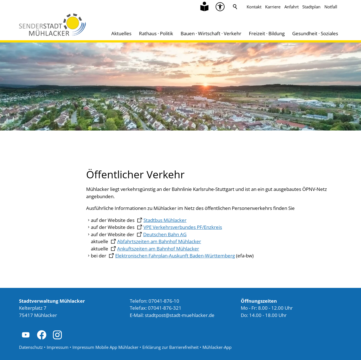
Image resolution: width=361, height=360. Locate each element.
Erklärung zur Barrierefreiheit (170, 347)
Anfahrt (291, 7)
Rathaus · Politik (156, 33)
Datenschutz (31, 347)
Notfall (330, 7)
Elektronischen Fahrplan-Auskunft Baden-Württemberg (175, 255)
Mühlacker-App (217, 347)
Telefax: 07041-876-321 (155, 308)
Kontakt (254, 7)
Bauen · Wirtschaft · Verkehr (211, 33)
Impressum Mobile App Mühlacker (105, 347)
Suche (235, 7)
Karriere (272, 7)
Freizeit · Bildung (267, 33)
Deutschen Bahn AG (165, 234)
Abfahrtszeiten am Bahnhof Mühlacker (159, 241)
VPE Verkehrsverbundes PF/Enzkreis (182, 227)
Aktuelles (121, 33)
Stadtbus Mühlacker (165, 220)
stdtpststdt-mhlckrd (179, 315)
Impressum (58, 347)
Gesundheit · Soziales (315, 33)
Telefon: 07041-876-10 (154, 301)
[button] (25, 335)
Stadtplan (311, 7)
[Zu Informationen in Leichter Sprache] (204, 6)
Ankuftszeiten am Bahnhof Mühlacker (158, 248)
